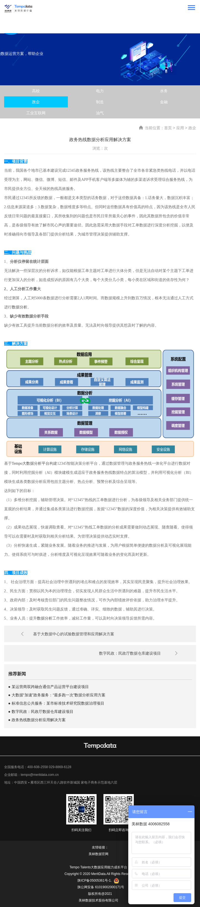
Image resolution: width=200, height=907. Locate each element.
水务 (164, 91)
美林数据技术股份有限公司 (98, 900)
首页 (168, 128)
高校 (36, 91)
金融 (164, 102)
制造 (100, 102)
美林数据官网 (98, 854)
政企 (36, 102)
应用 (180, 128)
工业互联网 (36, 113)
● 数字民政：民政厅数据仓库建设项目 (40, 711)
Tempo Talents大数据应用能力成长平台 (98, 867)
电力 (100, 91)
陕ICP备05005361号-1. (98, 881)
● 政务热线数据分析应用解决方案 (37, 720)
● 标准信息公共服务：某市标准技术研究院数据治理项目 (56, 703)
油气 (100, 113)
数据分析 (19, 307)
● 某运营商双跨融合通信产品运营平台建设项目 (48, 686)
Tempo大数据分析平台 (31, 463)
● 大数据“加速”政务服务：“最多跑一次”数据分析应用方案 (57, 695)
